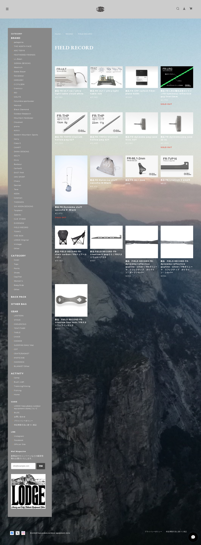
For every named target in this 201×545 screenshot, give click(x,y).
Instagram (19, 436)
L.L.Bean (18, 59)
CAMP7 (17, 147)
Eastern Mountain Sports (26, 135)
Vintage (18, 244)
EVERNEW (19, 223)
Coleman (18, 198)
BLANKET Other (22, 366)
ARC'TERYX (19, 50)
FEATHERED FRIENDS (24, 55)
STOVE (17, 320)
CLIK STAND (20, 219)
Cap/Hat (18, 277)
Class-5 (17, 143)
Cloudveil (18, 122)
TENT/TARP (20, 328)
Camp (16, 378)
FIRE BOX (18, 236)
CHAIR (17, 337)
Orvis (16, 160)
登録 (41, 466)
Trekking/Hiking (22, 386)
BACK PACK (18, 297)
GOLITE (17, 97)
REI (15, 93)
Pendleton (19, 76)
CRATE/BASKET (22, 353)
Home (58, 34)
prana (17, 126)
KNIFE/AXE (19, 358)
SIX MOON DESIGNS (23, 206)
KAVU (17, 130)
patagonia (19, 42)
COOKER (18, 341)
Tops (16, 264)
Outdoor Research (22, 114)
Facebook (18, 440)
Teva (16, 189)
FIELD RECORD (21, 227)
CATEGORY (18, 255)
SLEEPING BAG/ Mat (24, 345)
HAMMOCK (19, 362)
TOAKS (17, 231)
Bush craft (19, 382)
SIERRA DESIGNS (22, 63)
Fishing (18, 390)
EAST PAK (19, 173)
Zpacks (17, 215)
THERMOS (19, 202)
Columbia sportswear (24, 101)
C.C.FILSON (19, 84)
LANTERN (19, 316)
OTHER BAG (19, 304)
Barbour (18, 164)
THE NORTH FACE (23, 46)
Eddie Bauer (20, 72)
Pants (17, 268)
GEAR (14, 311)
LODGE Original (21, 240)
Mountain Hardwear (23, 118)
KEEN (16, 194)
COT (16, 349)
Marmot (17, 105)
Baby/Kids (19, 285)
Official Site (19, 444)
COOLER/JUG (20, 324)
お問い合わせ (19, 417)
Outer (16, 260)
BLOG (17, 412)
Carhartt (18, 168)
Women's (18, 281)
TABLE (17, 332)
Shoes (17, 273)
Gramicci (18, 88)
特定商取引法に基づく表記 (25, 425)
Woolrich (18, 67)
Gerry (16, 139)
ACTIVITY (17, 373)
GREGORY (19, 80)
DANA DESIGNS (21, 151)
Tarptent (18, 210)
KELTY (17, 156)
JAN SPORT (19, 177)
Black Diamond (21, 109)
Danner (17, 185)
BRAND (69, 34)
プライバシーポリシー (23, 421)
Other (16, 248)
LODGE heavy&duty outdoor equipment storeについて (27, 407)
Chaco (17, 181)
